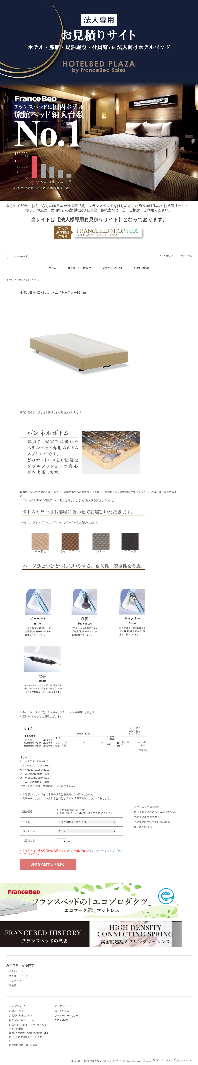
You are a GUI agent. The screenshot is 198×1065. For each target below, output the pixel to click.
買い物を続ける (143, 827)
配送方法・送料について (22, 1020)
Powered (168, 1061)
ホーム (52, 267)
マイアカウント (167, 255)
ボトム (37, 279)
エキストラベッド (18, 976)
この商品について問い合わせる (152, 822)
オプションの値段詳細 (147, 807)
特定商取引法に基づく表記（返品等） (156, 812)
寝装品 (12, 985)
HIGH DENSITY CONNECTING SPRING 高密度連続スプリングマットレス (28, 1037)
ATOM (64, 1020)
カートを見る (62, 1011)
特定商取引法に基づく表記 (23, 1045)
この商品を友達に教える (148, 817)
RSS (57, 1020)
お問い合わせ (141, 267)
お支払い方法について (21, 1015)
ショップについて (112, 267)
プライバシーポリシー (66, 1015)
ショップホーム (17, 1006)
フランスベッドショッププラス (105, 850)
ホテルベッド (23, 279)
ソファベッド (16, 980)
